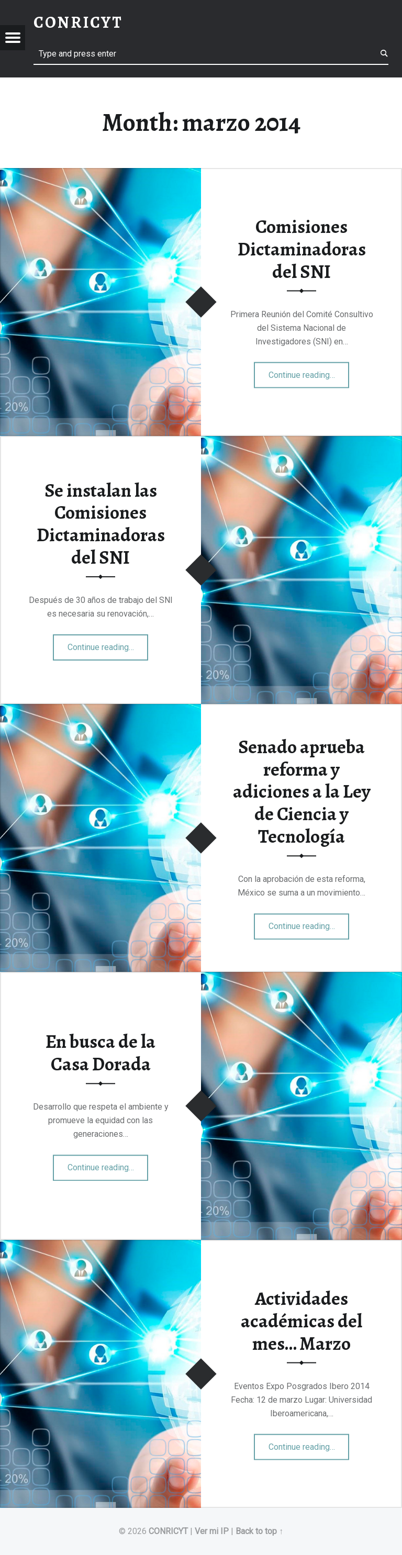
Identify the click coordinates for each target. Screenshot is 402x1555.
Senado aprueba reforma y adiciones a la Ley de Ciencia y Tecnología (302, 791)
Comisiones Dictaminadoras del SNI (302, 249)
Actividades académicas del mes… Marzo (301, 1321)
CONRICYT (168, 1531)
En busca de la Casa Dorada (100, 1053)
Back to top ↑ (259, 1531)
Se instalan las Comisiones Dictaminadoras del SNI (101, 524)
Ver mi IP (212, 1531)
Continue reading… (309, 371)
